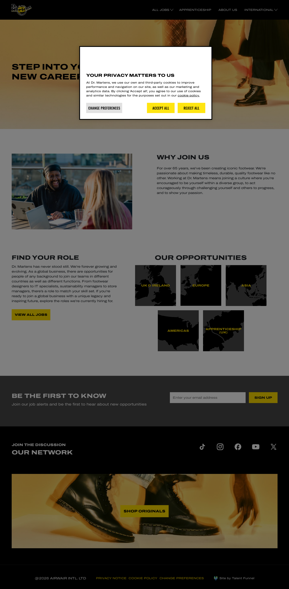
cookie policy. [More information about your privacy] (189, 95)
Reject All (192, 108)
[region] (145, 83)
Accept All (160, 108)
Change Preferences (104, 108)
